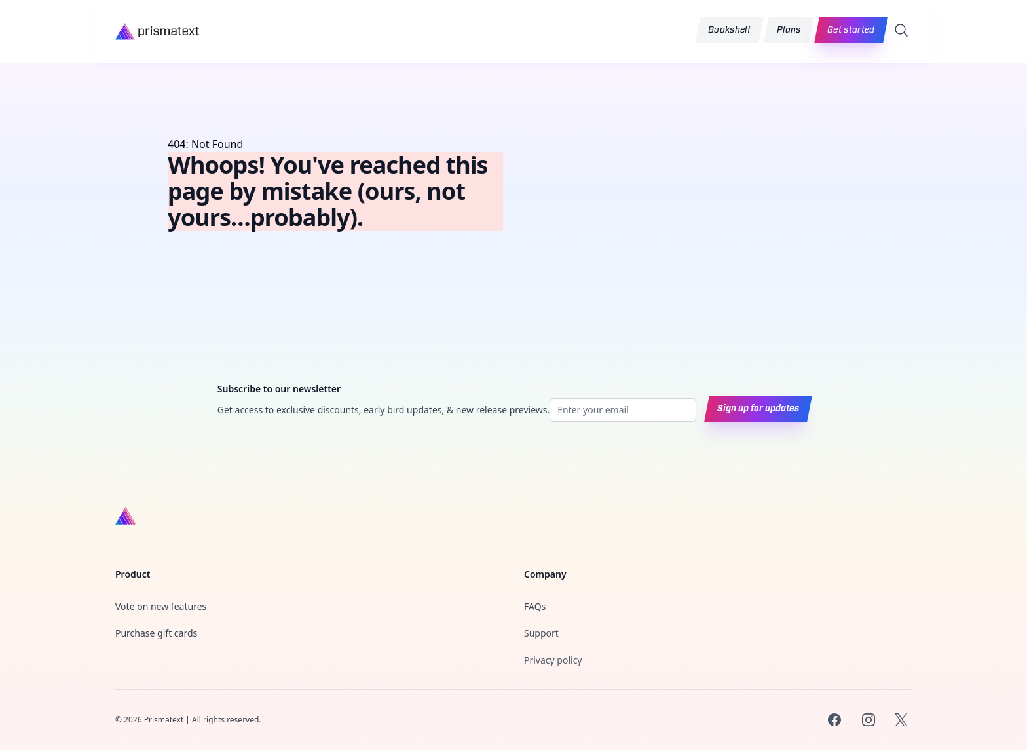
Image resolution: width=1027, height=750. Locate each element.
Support (541, 633)
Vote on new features (160, 606)
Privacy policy (553, 660)
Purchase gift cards (156, 633)
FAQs (535, 606)
